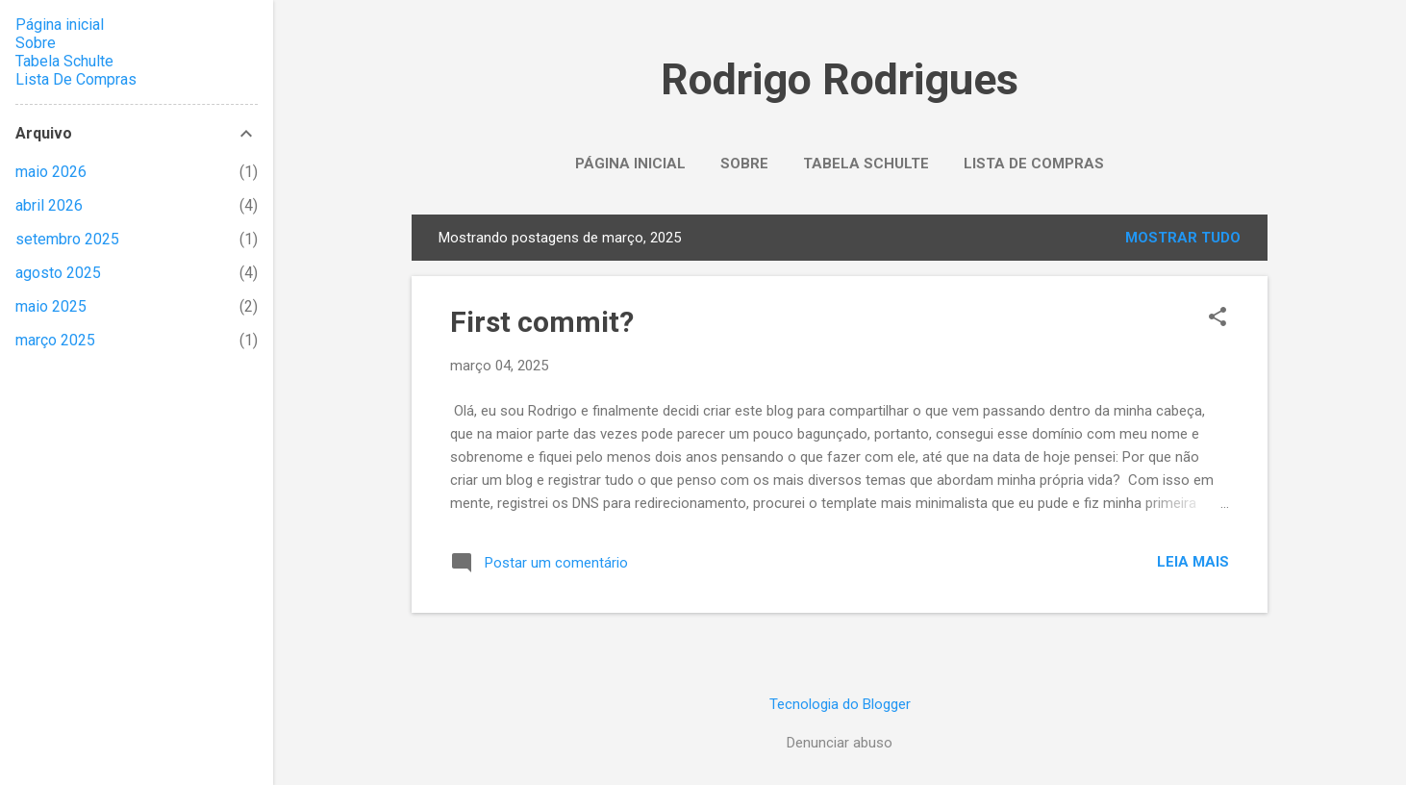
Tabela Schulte (866, 163)
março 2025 (55, 340)
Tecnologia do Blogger (840, 704)
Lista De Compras (1034, 163)
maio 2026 (51, 172)
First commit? (542, 322)
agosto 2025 (58, 273)
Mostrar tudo (1183, 237)
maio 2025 (51, 306)
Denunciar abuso (839, 742)
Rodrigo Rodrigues (839, 79)
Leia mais (1193, 561)
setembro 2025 (67, 239)
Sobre (744, 163)
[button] (1217, 318)
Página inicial (630, 163)
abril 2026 (49, 205)
